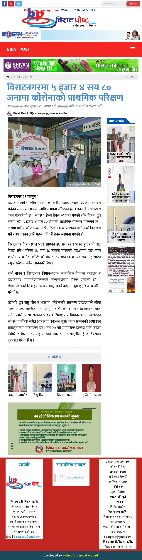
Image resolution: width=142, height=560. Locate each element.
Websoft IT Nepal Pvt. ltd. (78, 10)
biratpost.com (75, 477)
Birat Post (18, 49)
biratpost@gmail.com (28, 536)
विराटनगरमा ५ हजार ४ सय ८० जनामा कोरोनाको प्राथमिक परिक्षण (65, 93)
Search (133, 3)
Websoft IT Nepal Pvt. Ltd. (81, 555)
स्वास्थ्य (29, 76)
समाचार (17, 76)
